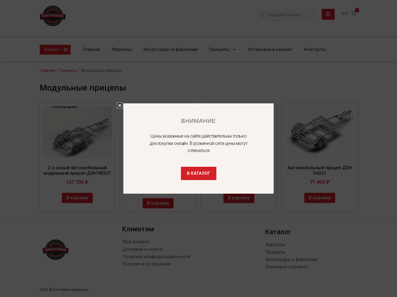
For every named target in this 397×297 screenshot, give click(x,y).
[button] (120, 105)
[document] (198, 148)
